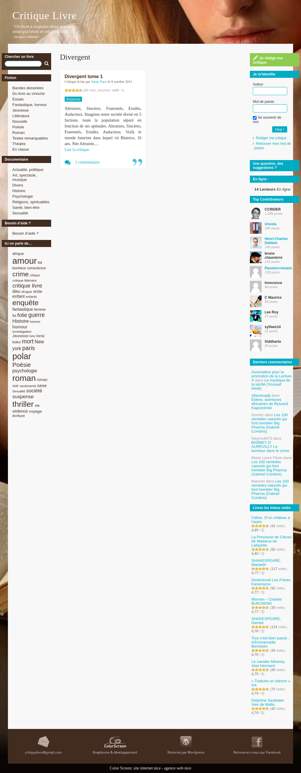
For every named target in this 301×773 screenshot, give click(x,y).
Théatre (19, 144)
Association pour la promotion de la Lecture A (271, 376)
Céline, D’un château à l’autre (270, 519)
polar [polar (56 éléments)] (21, 356)
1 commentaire (87, 162)
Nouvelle (19, 121)
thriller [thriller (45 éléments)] (23, 404)
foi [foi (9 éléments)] (14, 315)
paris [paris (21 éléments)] (28, 348)
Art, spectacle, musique (24, 177)
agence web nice (177, 768)
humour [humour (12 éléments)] (19, 326)
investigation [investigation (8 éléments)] (21, 331)
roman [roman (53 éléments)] (24, 378)
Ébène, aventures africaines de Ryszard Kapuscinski (269, 403)
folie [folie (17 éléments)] (22, 315)
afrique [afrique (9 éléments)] (18, 253)
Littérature (21, 116)
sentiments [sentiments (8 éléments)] (28, 386)
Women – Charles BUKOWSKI (266, 601)
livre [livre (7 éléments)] (32, 336)
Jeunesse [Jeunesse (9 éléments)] (20, 336)
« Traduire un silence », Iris (271, 683)
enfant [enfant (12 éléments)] (18, 296)
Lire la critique (77, 149)
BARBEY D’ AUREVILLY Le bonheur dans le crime (270, 446)
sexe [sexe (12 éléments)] (42, 385)
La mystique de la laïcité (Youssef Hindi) (270, 384)
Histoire (18, 191)
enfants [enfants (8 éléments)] (31, 296)
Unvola (270, 224)
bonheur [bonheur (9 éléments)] (19, 268)
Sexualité (20, 213)
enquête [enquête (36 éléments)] (25, 303)
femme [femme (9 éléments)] (40, 309)
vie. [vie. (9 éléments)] (38, 405)
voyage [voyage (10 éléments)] (35, 411)
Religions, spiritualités (30, 202)
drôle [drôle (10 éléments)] (37, 291)
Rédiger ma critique (271, 138)
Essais (18, 99)
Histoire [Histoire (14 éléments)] (20, 321)
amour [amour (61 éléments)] (24, 260)
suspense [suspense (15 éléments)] (23, 396)
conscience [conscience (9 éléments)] (36, 268)
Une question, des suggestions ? (268, 166)
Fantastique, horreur (29, 104)
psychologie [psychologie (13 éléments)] (24, 370)
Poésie (18, 127)
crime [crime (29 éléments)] (20, 274)
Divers (17, 185)
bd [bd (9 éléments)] (40, 262)
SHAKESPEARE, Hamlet (266, 620)
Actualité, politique (28, 169)
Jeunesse (20, 110)
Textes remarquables (30, 138)
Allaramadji (260, 395)
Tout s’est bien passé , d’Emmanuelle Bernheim (270, 642)
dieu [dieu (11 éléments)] (16, 291)
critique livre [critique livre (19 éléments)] (27, 286)
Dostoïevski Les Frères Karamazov (270, 582)
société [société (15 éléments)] (34, 391)
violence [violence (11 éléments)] (20, 411)
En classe (20, 149)
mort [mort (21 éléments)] (28, 341)
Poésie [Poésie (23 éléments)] (21, 364)
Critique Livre (44, 15)
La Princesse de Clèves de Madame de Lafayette (271, 541)
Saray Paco (99, 82)
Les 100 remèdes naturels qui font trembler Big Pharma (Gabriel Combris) (269, 423)
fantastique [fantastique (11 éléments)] (22, 309)
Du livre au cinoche (28, 93)
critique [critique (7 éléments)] (35, 275)
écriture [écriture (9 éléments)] (18, 416)
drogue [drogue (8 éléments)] (26, 291)
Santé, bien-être (26, 207)
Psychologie (22, 196)
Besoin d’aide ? (25, 233)
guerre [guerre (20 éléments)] (36, 315)
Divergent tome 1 (84, 76)
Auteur (258, 84)
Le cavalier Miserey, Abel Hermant (268, 663)
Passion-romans (278, 268)
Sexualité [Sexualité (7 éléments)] (18, 391)
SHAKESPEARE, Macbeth (266, 562)
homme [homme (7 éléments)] (35, 321)
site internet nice (147, 768)
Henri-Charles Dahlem (276, 241)
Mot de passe (263, 102)
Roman (18, 132)
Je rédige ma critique (267, 60)
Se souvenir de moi (267, 119)
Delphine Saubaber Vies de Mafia (267, 702)
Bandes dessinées (28, 88)
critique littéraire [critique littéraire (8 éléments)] (24, 280)
